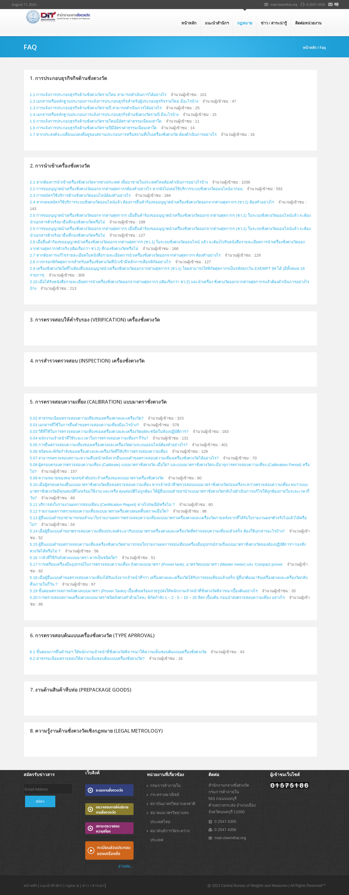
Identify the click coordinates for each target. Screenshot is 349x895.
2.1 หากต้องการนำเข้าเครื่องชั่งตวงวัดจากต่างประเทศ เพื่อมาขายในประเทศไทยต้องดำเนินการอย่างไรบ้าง (119, 182)
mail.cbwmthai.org (283, 4)
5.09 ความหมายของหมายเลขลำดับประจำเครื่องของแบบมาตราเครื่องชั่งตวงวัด (97, 478)
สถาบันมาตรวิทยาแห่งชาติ (172, 803)
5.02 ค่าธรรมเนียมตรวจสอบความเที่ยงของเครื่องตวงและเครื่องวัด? (87, 418)
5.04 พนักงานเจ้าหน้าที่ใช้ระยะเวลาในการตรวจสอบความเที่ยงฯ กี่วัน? (89, 438)
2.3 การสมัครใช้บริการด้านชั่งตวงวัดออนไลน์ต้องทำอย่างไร (80, 195)
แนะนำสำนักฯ (217, 23)
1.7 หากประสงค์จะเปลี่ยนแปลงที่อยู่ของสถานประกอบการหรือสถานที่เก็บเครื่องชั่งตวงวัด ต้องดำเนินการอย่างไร (123, 134)
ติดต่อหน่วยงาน (308, 23)
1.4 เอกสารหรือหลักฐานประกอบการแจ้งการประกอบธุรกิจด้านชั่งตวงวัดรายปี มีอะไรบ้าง (104, 114)
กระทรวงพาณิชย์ (164, 794)
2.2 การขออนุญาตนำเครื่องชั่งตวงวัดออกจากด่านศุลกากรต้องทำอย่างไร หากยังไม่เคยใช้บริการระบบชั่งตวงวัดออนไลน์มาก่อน (136, 189)
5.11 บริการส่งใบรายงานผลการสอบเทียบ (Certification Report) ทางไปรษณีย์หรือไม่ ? (102, 504)
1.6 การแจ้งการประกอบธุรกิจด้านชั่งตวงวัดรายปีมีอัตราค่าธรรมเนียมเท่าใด (93, 128)
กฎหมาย (244, 23)
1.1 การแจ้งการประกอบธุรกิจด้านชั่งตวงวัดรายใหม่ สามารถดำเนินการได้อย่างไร (98, 94)
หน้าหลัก (188, 23)
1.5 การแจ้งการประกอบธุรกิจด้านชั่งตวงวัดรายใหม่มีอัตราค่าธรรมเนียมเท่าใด (96, 121)
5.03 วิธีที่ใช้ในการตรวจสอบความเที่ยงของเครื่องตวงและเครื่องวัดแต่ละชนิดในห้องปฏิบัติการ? (109, 431)
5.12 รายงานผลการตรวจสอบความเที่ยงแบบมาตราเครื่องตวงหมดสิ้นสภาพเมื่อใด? (100, 511)
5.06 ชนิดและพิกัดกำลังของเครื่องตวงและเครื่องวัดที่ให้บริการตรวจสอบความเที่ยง (99, 451)
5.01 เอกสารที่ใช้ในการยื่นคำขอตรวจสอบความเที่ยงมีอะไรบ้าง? (84, 425)
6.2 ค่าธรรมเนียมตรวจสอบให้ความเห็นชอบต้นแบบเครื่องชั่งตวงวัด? (87, 658)
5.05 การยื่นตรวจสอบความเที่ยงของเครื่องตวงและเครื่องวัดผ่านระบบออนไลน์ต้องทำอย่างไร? (109, 445)
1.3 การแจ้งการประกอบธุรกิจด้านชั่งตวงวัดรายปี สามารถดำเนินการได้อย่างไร (96, 108)
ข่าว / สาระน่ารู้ (274, 23)
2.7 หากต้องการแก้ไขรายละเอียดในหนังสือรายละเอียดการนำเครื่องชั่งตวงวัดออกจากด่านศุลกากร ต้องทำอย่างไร (125, 255)
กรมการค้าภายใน (165, 785)
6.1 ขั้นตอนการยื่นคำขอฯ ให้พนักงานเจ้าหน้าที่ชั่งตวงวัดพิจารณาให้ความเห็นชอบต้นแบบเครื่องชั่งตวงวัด (118, 652)
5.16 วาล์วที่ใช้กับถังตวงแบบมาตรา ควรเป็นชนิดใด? (74, 557)
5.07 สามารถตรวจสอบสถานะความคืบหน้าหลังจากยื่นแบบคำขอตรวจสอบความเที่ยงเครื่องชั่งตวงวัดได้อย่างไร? (124, 458)
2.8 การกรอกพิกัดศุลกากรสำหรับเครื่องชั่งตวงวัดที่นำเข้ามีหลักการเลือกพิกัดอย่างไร (100, 262)
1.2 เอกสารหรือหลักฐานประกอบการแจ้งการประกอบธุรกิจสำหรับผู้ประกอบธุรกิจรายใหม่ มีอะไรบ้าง (114, 101)
